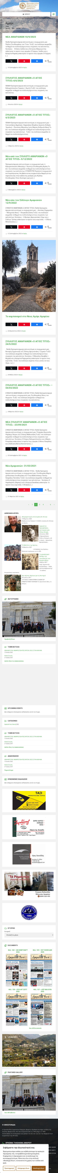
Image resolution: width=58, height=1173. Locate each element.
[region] (24, 1158)
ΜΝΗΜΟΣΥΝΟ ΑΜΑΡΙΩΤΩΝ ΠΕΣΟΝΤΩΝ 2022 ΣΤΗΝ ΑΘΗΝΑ (23, 650)
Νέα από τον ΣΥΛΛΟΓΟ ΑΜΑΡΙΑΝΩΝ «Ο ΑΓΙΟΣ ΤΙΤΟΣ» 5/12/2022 (27, 157)
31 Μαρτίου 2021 (13, 496)
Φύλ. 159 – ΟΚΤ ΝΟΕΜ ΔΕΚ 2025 (42, 951)
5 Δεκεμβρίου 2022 (14, 190)
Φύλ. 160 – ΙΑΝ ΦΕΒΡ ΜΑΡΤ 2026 (18, 951)
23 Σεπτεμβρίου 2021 (15, 455)
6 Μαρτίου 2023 (13, 146)
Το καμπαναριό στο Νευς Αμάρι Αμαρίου (27, 316)
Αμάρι (25, 67)
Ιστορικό (7, 931)
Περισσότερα (8, 770)
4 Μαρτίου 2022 (13, 411)
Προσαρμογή (9, 1168)
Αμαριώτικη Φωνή (10, 724)
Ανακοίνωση (8, 655)
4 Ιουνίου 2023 (12, 104)
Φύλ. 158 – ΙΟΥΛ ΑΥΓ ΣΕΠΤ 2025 (18, 990)
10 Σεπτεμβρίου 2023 (15, 67)
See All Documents (35, 1028)
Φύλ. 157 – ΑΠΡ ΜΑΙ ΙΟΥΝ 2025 (42, 990)
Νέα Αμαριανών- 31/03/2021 (21, 466)
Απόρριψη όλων (23, 1168)
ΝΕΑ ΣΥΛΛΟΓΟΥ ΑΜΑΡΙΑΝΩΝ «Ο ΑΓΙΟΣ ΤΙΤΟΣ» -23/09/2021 (26, 423)
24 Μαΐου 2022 (12, 375)
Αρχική (8, 28)
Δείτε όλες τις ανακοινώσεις (14, 661)
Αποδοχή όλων (38, 1168)
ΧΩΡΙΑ (18, 28)
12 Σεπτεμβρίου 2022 (15, 233)
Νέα (13, 28)
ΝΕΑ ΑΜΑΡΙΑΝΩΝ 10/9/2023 (21, 37)
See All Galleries (9, 1112)
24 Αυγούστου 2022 (14, 331)
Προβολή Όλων (9, 639)
